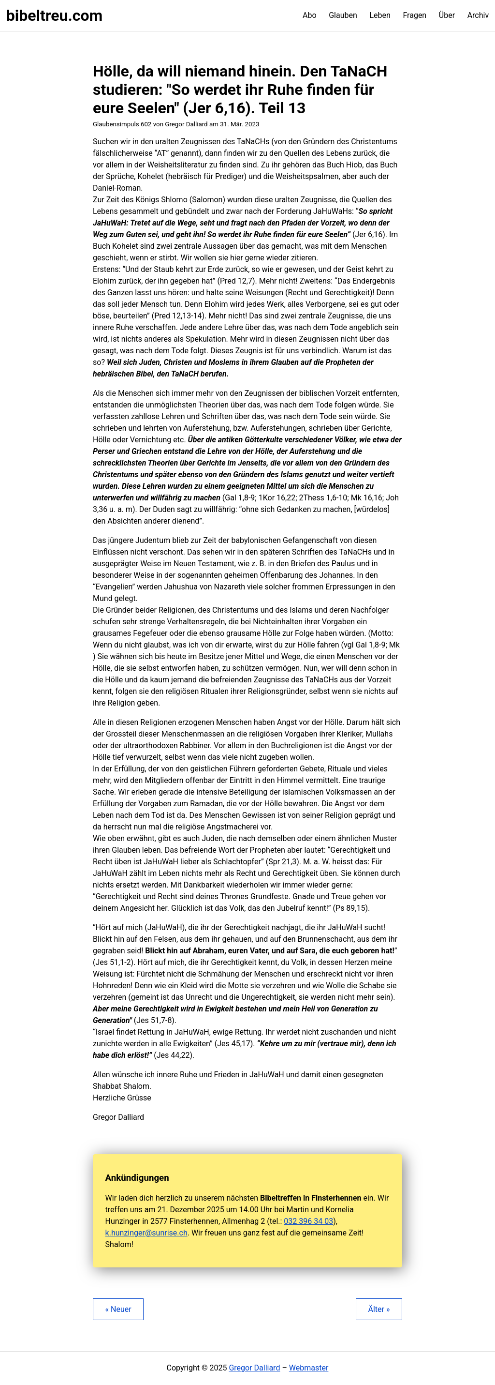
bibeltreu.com (54, 15)
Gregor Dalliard (254, 1367)
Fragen (414, 15)
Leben (379, 15)
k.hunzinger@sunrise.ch (146, 1232)
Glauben (343, 15)
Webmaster (309, 1367)
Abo (310, 15)
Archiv (478, 15)
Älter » (379, 1309)
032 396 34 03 (308, 1221)
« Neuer (118, 1309)
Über (447, 15)
